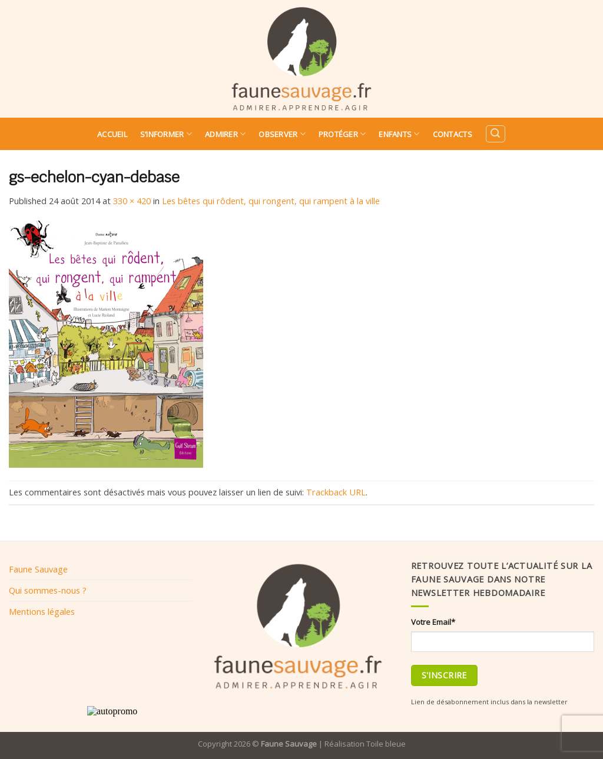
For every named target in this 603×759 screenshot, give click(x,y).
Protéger (342, 133)
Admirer (225, 133)
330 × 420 (132, 201)
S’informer (166, 133)
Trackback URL (336, 492)
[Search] (495, 133)
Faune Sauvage (38, 569)
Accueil (112, 134)
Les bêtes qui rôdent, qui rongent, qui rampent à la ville (271, 201)
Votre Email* (433, 622)
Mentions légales (42, 611)
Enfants (399, 133)
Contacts (452, 134)
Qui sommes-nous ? (48, 590)
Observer (282, 133)
